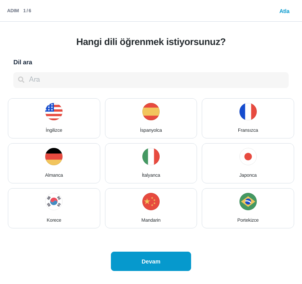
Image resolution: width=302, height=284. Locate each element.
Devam (151, 261)
